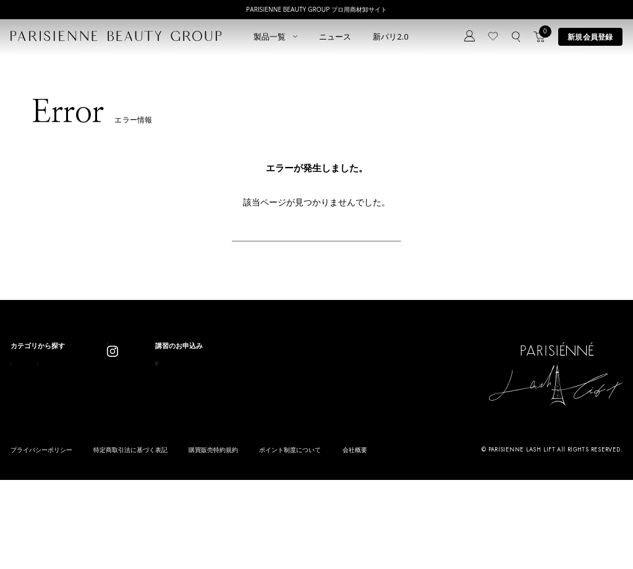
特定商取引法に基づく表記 (130, 539)
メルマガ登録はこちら (222, 454)
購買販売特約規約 (213, 539)
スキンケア (108, 412)
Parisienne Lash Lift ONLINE (337, 412)
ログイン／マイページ (222, 423)
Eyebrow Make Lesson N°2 (335, 443)
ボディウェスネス (118, 443)
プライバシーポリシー (41, 539)
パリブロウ (28, 427)
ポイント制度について (290, 539)
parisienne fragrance (326, 475)
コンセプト (205, 391)
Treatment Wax (317, 459)
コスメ (101, 427)
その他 (101, 459)
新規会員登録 (590, 36)
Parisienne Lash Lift (324, 396)
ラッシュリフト (34, 412)
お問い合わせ (208, 438)
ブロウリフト (31, 443)
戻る (316, 256)
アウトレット (111, 475)
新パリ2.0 (391, 36)
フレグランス (31, 491)
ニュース (335, 36)
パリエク (105, 396)
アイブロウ (28, 459)
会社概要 (354, 539)
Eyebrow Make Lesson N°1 (335, 427)
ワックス (24, 475)
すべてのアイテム (38, 396)
